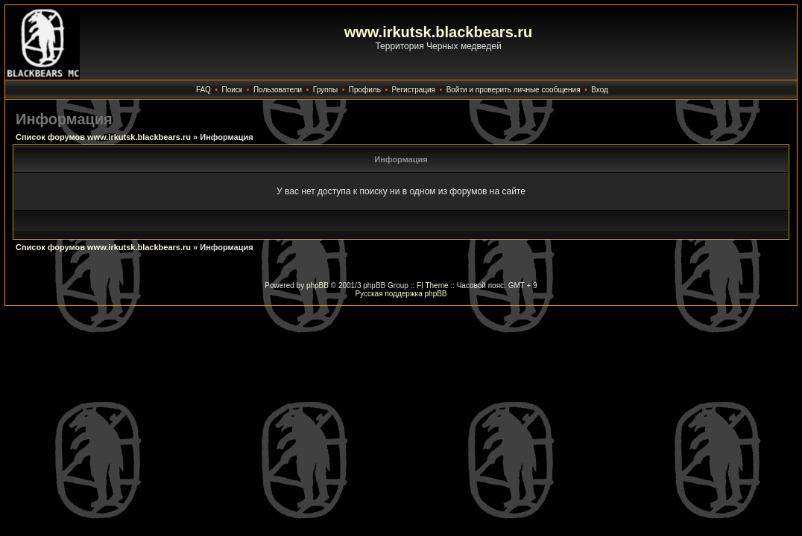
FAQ (203, 90)
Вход (599, 90)
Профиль (365, 90)
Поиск (232, 90)
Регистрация (413, 90)
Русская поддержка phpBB (400, 294)
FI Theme (433, 285)
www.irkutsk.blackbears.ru (438, 32)
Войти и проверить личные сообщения (513, 90)
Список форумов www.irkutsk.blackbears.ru (103, 137)
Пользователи (277, 90)
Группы (325, 90)
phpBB (317, 285)
